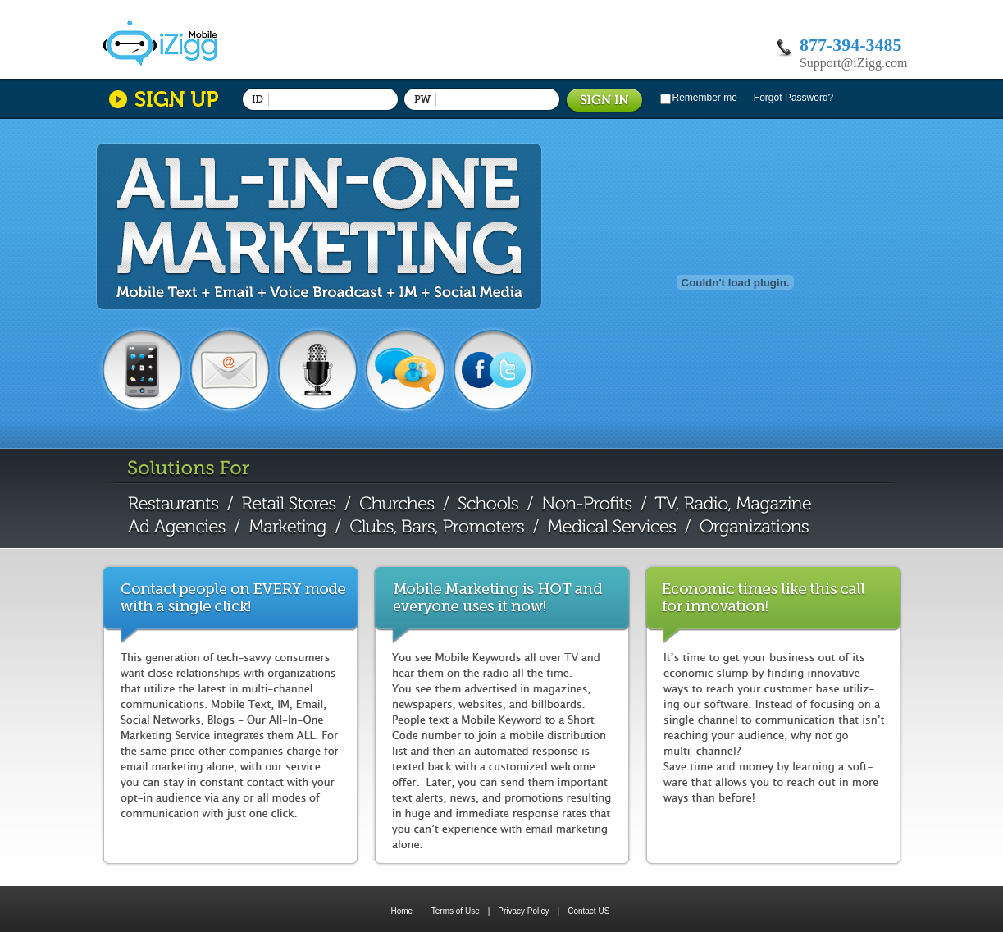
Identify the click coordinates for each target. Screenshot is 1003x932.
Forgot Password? (793, 97)
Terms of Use (460, 911)
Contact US (588, 911)
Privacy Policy (528, 911)
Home (402, 911)
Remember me (704, 97)
